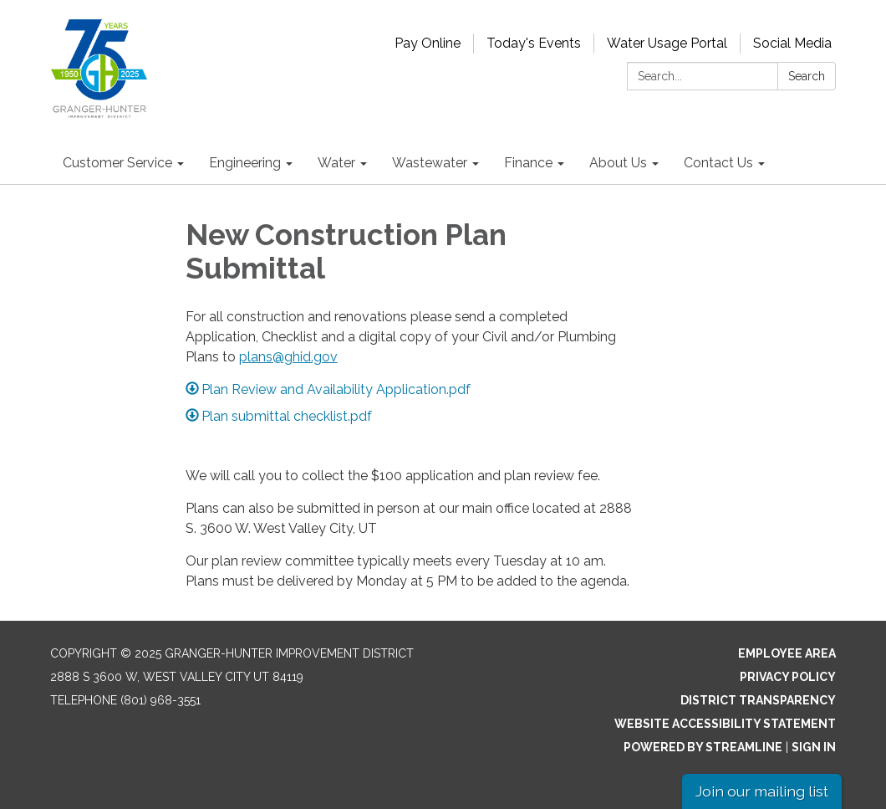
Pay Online (428, 43)
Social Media (792, 43)
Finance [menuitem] (528, 163)
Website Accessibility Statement (725, 723)
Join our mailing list (761, 791)
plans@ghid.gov (288, 357)
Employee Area (787, 653)
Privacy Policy (788, 677)
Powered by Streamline (703, 747)
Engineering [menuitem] (245, 163)
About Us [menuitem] (618, 163)
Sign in (814, 747)
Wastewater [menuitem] (429, 163)
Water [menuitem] (336, 163)
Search (806, 76)
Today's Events (533, 43)
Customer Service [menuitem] (117, 163)
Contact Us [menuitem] (718, 163)
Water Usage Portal (667, 43)
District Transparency (758, 700)
